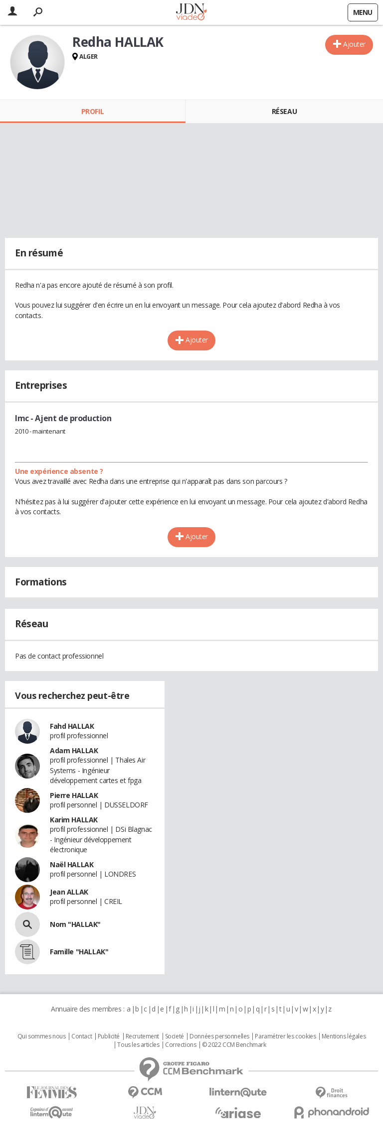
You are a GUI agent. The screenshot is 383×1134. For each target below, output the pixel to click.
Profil (92, 111)
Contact (81, 1036)
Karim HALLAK (74, 819)
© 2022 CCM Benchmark (234, 1044)
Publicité (109, 1036)
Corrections (180, 1044)
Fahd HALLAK (72, 726)
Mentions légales (344, 1036)
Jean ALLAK (69, 892)
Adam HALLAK (74, 750)
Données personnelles (219, 1036)
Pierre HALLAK (74, 795)
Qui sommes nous (41, 1036)
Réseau (284, 111)
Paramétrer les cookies (285, 1036)
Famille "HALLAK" (79, 951)
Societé (174, 1036)
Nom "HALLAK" (75, 924)
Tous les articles (138, 1044)
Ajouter (354, 44)
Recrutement (142, 1036)
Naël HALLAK (71, 864)
